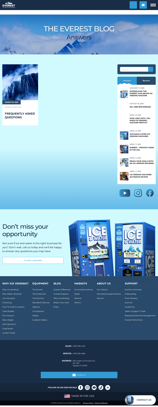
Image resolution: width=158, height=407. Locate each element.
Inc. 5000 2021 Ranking (140, 107)
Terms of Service (101, 403)
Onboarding (130, 294)
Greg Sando (7, 328)
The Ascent (37, 289)
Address (66, 361)
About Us (104, 283)
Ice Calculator (8, 298)
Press (56, 307)
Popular (127, 80)
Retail (77, 294)
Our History (102, 289)
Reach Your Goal (61, 302)
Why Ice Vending (61, 298)
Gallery (35, 315)
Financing (7, 302)
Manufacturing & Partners (109, 294)
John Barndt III (9, 324)
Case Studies (8, 311)
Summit (128, 302)
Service (100, 298)
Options (36, 307)
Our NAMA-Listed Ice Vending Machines (140, 135)
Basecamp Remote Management (140, 315)
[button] (133, 5)
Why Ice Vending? (15, 283)
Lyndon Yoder (8, 333)
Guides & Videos (39, 320)
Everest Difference (62, 289)
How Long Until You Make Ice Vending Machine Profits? (140, 120)
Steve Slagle (7, 320)
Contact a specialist (33, 260)
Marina (77, 302)
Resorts (77, 298)
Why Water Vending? (12, 294)
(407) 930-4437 (79, 346)
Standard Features (41, 302)
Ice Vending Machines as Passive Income (141, 176)
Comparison (38, 311)
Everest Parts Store (134, 320)
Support (131, 283)
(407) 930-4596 (79, 353)
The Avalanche (39, 294)
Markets (80, 283)
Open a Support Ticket (135, 311)
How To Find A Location (13, 307)
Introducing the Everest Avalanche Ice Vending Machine (141, 93)
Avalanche (130, 307)
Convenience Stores (83, 289)
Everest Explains (61, 294)
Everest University (133, 289)
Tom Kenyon (8, 315)
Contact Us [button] (79, 375)
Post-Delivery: (131, 298)
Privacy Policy (88, 403)
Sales (68, 346)
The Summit (38, 298)
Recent (146, 80)
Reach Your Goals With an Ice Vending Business (142, 162)
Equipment (40, 283)
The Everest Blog (79, 28)
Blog (57, 283)
